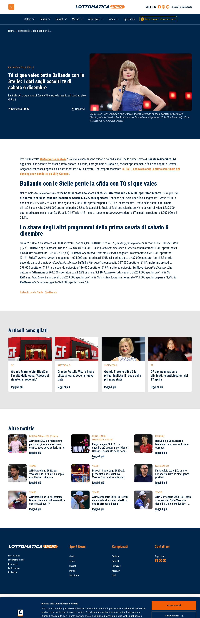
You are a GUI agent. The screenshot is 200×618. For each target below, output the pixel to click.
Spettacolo (129, 19)
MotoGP (116, 570)
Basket (59, 19)
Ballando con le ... (42, 30)
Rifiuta (174, 605)
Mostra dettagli (49, 612)
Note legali (13, 564)
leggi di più (17, 387)
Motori (75, 19)
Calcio (27, 19)
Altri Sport (94, 19)
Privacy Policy (14, 556)
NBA (114, 575)
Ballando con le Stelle (31, 292)
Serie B (115, 561)
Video (112, 19)
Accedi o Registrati (182, 7)
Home (11, 30)
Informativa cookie (16, 560)
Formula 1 (116, 566)
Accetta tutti (174, 585)
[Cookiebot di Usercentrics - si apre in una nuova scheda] (20, 612)
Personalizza (174, 595)
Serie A (115, 556)
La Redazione (14, 568)
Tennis (43, 19)
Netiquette (12, 572)
